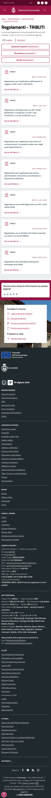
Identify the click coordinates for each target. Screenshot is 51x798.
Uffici (3, 401)
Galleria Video (6, 532)
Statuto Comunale (8, 684)
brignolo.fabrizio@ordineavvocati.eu (18, 643)
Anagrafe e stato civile (10, 436)
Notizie (4, 493)
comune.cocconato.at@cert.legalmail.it (21, 563)
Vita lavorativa (7, 480)
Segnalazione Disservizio (10, 673)
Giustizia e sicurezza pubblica (12, 458)
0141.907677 (10, 554)
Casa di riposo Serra (8, 748)
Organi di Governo (8, 394)
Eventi (3, 517)
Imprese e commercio (9, 462)
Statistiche (5, 706)
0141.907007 (9, 551)
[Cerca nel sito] (45, 10)
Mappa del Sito (7, 710)
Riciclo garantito (7, 744)
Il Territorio (5, 524)
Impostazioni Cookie (9, 695)
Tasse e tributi (6, 497)
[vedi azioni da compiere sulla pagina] (19, 40)
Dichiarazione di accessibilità (12, 658)
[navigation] (4, 10)
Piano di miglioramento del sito (13, 661)
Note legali (5, 691)
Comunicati (5, 501)
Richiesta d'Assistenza (9, 676)
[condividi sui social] (7, 40)
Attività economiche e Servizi (12, 535)
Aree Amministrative (9, 397)
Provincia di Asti (7, 726)
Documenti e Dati (28, 19)
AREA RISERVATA (24, 794)
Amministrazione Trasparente (12, 654)
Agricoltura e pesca (8, 429)
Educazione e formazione (11, 455)
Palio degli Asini (7, 733)
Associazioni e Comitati (10, 539)
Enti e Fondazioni (8, 409)
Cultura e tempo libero (9, 451)
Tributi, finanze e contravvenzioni (14, 473)
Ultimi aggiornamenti (9, 702)
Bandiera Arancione (8, 730)
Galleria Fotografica (8, 528)
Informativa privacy (8, 687)
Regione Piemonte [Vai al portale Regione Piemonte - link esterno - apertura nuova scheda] (8, 3)
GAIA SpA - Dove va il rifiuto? (12, 741)
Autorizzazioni (6, 443)
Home (3, 19)
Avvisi (3, 504)
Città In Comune (28, 783)
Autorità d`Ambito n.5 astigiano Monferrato (18, 737)
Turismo (4, 477)
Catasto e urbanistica (9, 447)
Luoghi (4, 521)
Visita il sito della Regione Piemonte (15, 722)
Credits (4, 698)
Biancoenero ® (19, 789)
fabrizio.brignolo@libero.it (16, 640)
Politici (3, 416)
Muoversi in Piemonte (9, 752)
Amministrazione (14, 19)
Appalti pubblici (7, 440)
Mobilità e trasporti (8, 466)
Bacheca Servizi (7, 680)
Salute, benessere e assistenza (13, 469)
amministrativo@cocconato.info (19, 565)
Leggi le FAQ (6, 665)
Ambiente (5, 432)
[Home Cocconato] (24, 10)
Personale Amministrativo (11, 412)
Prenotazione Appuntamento (12, 669)
